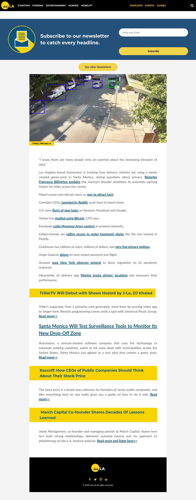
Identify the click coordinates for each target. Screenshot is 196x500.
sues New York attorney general (76, 262)
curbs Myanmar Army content (74, 226)
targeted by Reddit (74, 202)
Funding (37, 5)
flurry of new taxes (65, 210)
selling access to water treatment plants (95, 234)
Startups (24, 5)
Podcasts (136, 5)
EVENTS (149, 5)
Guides (161, 5)
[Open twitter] (95, 479)
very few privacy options (132, 247)
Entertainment (56, 5)
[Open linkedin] (106, 479)
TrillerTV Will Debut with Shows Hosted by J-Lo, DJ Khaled (96, 293)
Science (73, 5)
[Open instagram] (100, 479)
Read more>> (48, 316)
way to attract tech (100, 194)
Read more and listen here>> (117, 441)
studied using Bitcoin (69, 218)
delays (64, 254)
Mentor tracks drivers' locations (104, 275)
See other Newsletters (98, 67)
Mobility (86, 5)
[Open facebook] (90, 479)
